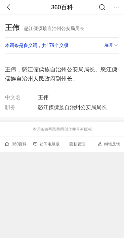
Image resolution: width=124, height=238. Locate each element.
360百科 (62, 7)
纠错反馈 (108, 143)
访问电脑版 (46, 144)
